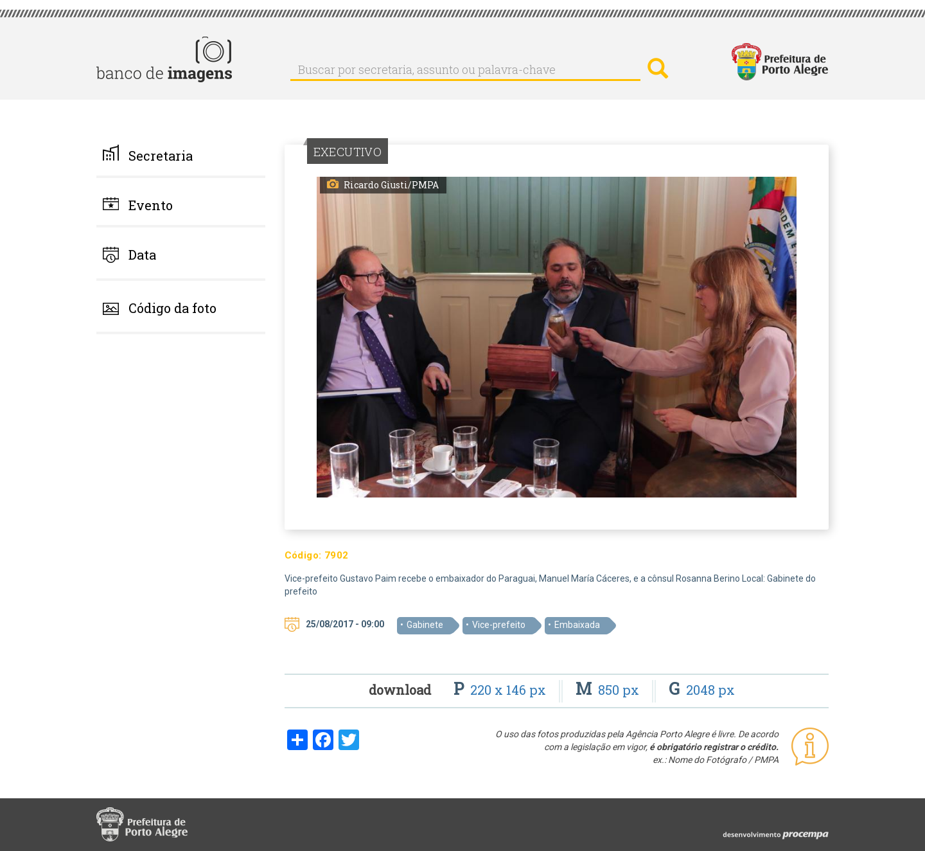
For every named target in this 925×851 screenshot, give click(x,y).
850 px (609, 689)
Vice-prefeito (498, 625)
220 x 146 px (501, 689)
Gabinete (425, 625)
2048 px (702, 689)
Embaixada (577, 625)
